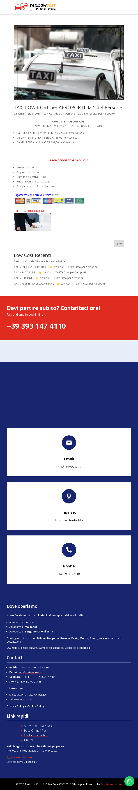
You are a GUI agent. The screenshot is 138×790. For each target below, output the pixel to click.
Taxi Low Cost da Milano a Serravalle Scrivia (39, 261)
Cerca (119, 244)
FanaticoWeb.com (111, 784)
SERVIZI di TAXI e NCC (38, 726)
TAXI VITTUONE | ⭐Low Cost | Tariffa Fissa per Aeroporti (48, 278)
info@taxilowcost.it (30, 672)
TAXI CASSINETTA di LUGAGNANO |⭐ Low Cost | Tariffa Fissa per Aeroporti (59, 283)
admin (21, 113)
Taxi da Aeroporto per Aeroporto (95, 113)
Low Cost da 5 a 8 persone (59, 113)
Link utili (29, 740)
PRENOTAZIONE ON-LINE (29, 211)
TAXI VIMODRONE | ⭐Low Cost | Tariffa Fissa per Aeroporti (50, 272)
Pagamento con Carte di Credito (32, 195)
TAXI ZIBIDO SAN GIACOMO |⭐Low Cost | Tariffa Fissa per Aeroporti (55, 267)
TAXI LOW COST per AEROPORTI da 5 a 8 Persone (68, 107)
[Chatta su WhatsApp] (129, 781)
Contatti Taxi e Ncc (36, 735)
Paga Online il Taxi (35, 731)
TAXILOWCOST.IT (31, 681)
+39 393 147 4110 (46, 677)
